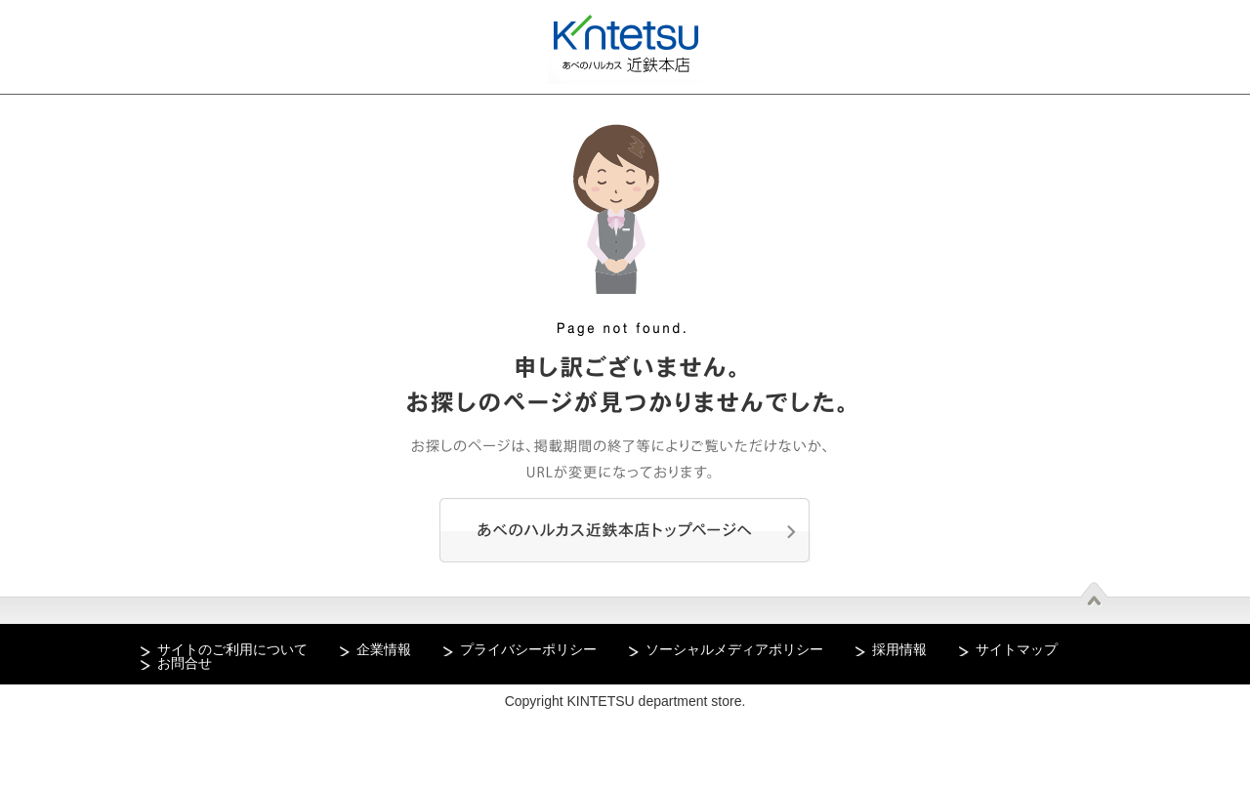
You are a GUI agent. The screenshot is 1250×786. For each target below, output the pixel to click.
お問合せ (184, 663)
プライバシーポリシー (528, 649)
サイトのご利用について (232, 649)
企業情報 (383, 649)
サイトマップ (1017, 649)
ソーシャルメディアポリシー (734, 649)
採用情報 (899, 649)
